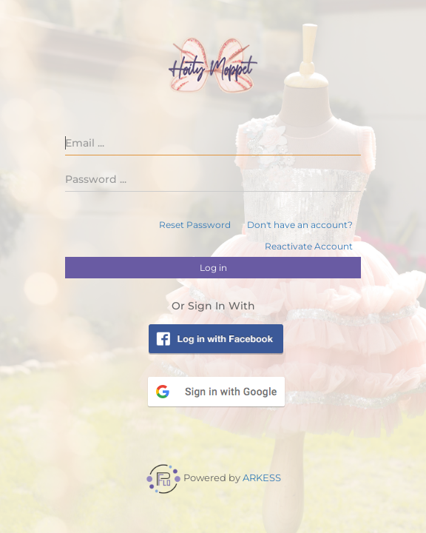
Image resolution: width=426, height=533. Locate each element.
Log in (213, 267)
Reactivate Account (309, 246)
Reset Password (195, 224)
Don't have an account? (300, 224)
